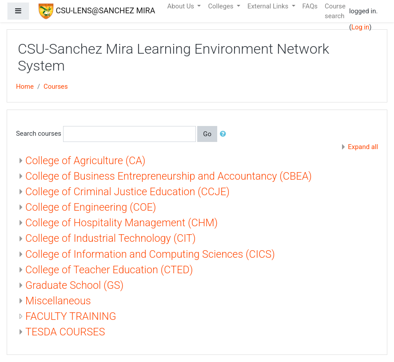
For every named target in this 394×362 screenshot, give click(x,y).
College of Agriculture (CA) (85, 160)
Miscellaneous (58, 301)
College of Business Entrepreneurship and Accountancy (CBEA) (168, 176)
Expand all (363, 147)
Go (207, 134)
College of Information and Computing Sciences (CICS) (150, 254)
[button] (225, 134)
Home (25, 86)
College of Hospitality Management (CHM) (121, 222)
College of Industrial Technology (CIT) (110, 238)
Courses (56, 86)
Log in (360, 27)
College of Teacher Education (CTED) (109, 270)
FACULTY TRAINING (70, 316)
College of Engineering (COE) (90, 207)
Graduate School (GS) (74, 285)
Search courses (38, 134)
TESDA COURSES (65, 332)
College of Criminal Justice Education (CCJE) (127, 191)
